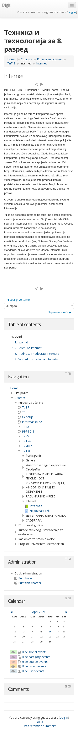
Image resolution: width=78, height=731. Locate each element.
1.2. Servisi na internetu (27, 348)
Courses (20, 398)
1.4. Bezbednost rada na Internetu (35, 359)
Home (14, 388)
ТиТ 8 (26, 451)
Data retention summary (39, 726)
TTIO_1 (27, 427)
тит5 (25, 436)
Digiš (6, 5)
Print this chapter (27, 583)
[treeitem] (39, 388)
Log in (72, 12)
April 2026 (39, 612)
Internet (25, 63)
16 (50, 631)
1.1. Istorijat (20, 342)
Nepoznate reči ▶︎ (59, 312)
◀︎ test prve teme (18, 300)
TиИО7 (27, 446)
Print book (23, 578)
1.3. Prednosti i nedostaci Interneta (35, 354)
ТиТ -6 (26, 441)
